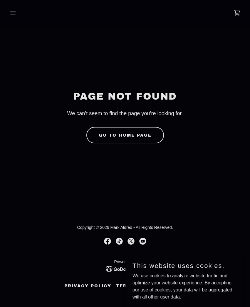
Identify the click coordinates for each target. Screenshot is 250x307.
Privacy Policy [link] (87, 286)
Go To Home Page (125, 135)
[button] (24, 13)
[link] (237, 13)
